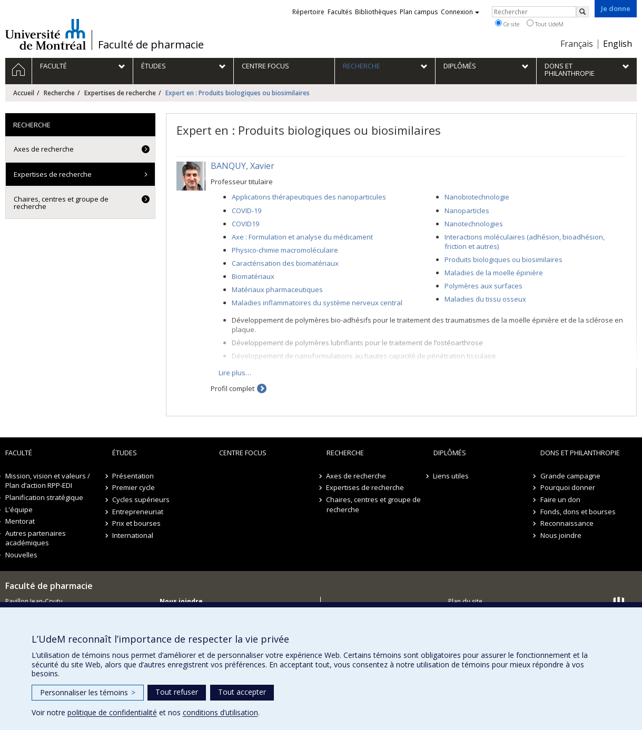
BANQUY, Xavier (242, 166)
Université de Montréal (45, 34)
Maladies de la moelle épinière (494, 272)
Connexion (460, 11)
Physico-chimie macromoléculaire (285, 250)
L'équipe (19, 509)
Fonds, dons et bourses (578, 511)
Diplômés (449, 452)
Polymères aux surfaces (483, 286)
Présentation (133, 476)
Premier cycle (133, 487)
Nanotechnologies (474, 223)
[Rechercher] (582, 11)
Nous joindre (560, 535)
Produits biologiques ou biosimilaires (503, 259)
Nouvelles (21, 554)
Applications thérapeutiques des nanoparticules (309, 197)
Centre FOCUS (242, 452)
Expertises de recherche (120, 92)
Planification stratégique (44, 497)
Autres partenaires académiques (35, 538)
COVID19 (245, 223)
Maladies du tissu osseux (485, 299)
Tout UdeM (545, 23)
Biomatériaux (253, 276)
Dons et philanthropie (580, 452)
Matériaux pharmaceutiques (277, 289)
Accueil (23, 92)
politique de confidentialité (112, 712)
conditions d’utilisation (220, 712)
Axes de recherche (44, 149)
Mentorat (20, 521)
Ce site (507, 23)
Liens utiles (451, 476)
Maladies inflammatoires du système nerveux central (317, 302)
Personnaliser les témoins (87, 692)
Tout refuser (176, 692)
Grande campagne (570, 476)
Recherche (59, 92)
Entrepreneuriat (137, 511)
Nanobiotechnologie (477, 197)
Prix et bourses (136, 523)
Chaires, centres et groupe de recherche (61, 202)
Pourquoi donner (567, 487)
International (132, 535)
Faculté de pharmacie (151, 44)
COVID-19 (246, 210)
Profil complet (232, 388)
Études (124, 452)
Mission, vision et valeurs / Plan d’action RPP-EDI (47, 481)
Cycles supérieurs (141, 499)
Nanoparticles (467, 210)
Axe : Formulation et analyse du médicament (302, 237)
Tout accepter (242, 692)
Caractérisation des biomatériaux (285, 263)
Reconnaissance (567, 523)
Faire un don (560, 499)
